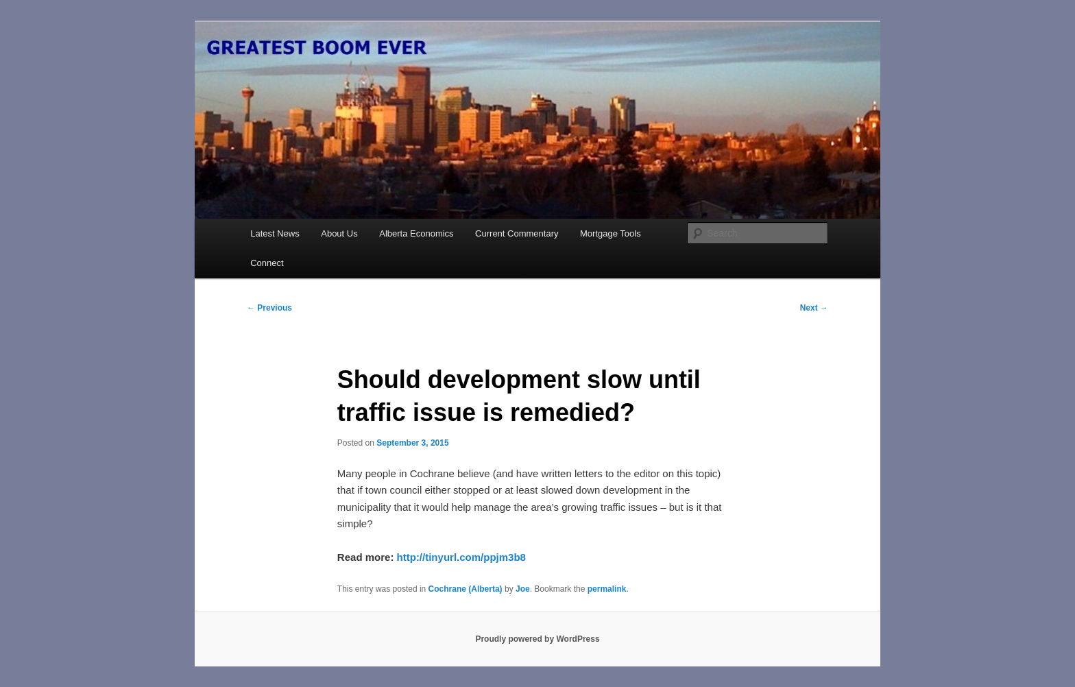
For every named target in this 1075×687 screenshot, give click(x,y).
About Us (339, 233)
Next (814, 308)
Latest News (275, 233)
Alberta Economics (416, 233)
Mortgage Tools (610, 233)
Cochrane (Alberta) (465, 589)
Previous (269, 308)
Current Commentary (516, 233)
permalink (607, 589)
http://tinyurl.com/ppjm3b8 (461, 557)
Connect (266, 263)
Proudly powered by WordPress (537, 639)
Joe (523, 589)
